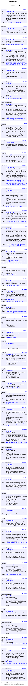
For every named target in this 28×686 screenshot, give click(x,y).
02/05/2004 (24, 330)
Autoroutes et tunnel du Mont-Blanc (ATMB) (16, 442)
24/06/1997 (24, 447)
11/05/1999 (24, 381)
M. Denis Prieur (10, 299)
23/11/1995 (24, 462)
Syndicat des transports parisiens (13, 574)
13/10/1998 (24, 407)
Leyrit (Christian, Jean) (12, 354)
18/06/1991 (24, 593)
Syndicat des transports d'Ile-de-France (15, 301)
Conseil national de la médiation (13, 22)
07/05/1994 (24, 518)
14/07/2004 (24, 316)
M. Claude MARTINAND (12, 260)
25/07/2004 (24, 305)
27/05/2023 (24, 9)
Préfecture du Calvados (11, 274)
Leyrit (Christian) (10, 343)
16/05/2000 (24, 352)
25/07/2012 (24, 81)
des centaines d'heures (12, 683)
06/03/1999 (24, 391)
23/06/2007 (24, 278)
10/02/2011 (24, 165)
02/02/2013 (24, 48)
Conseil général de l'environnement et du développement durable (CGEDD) (15, 97)
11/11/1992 (24, 562)
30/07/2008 (24, 267)
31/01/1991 (24, 609)
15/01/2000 (24, 368)
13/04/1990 (24, 648)
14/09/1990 (24, 637)
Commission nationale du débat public (14, 44)
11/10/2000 (24, 341)
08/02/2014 (24, 26)
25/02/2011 (24, 153)
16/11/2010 (24, 210)
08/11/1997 (24, 429)
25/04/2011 (24, 140)
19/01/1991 (24, 621)
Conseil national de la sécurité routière (15, 77)
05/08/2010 (24, 226)
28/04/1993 (24, 547)
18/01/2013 (24, 68)
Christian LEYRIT (11, 11)
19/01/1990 (24, 668)
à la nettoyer (21, 684)
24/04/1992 (24, 578)
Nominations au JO (14, 1)
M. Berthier (9, 661)
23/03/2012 (24, 102)
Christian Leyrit (10, 50)
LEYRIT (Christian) (11, 142)
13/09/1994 (24, 508)
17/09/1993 (24, 529)
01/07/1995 (24, 477)
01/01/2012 (24, 123)
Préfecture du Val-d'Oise (11, 337)
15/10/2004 (24, 289)
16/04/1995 (24, 493)
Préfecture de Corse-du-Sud (12, 285)
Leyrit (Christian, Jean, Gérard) (14, 126)
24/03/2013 (24, 37)
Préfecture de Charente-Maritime (13, 388)
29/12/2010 (24, 188)
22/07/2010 (24, 249)
